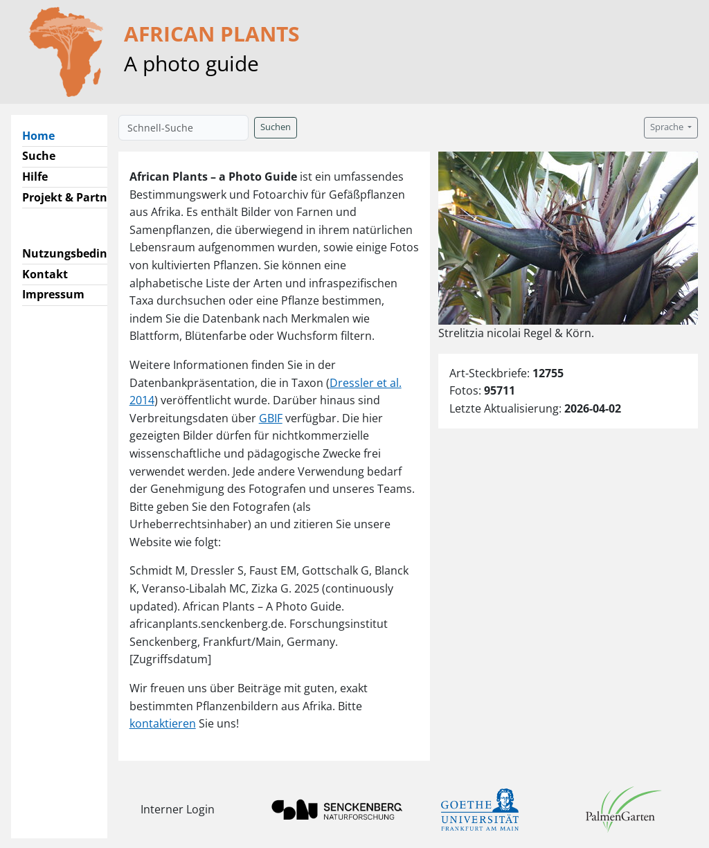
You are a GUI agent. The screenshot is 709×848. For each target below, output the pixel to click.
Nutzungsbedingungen (85, 253)
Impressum (53, 294)
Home (44, 135)
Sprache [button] (667, 127)
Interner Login (178, 809)
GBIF (270, 418)
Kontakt (45, 274)
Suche (38, 155)
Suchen (275, 127)
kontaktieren (162, 723)
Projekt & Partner (70, 197)
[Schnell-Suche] (183, 128)
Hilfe (35, 176)
